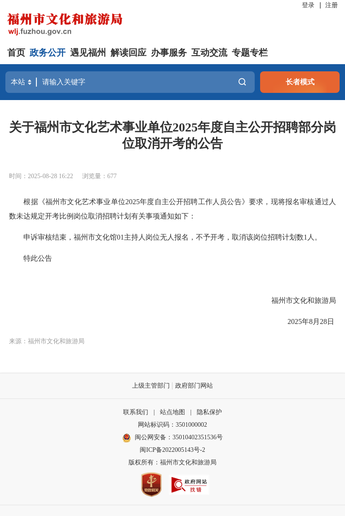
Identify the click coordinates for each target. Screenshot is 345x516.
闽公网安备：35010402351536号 (179, 437)
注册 (331, 5)
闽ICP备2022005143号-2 (172, 449)
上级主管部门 (151, 385)
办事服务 (169, 52)
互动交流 (209, 52)
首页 (16, 52)
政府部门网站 (194, 385)
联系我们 (135, 412)
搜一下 (242, 82)
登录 (308, 5)
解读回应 (128, 52)
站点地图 (172, 412)
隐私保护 (209, 412)
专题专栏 (250, 52)
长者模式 (300, 82)
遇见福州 (88, 52)
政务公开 (48, 52)
